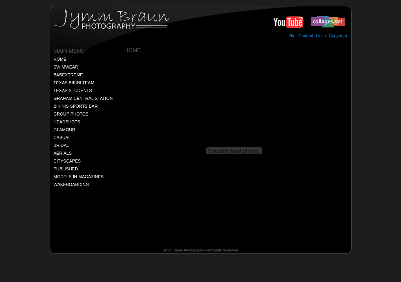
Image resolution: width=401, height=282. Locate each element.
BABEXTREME (68, 74)
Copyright (338, 35)
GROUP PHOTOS (71, 114)
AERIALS (63, 153)
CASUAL (62, 137)
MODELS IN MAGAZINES (79, 176)
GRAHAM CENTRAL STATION (83, 98)
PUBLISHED (66, 168)
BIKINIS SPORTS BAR (76, 106)
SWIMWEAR (66, 67)
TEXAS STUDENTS (73, 90)
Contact (305, 35)
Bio (292, 35)
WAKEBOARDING (71, 184)
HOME (60, 59)
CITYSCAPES (67, 161)
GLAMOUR (65, 129)
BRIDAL (61, 145)
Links (321, 35)
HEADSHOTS (67, 121)
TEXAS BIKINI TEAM (74, 82)
